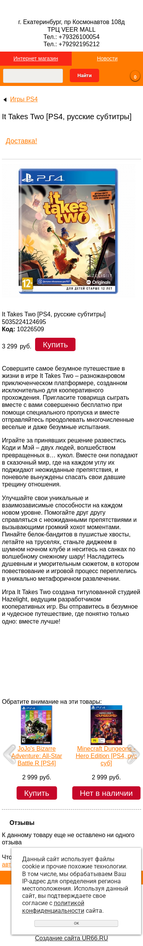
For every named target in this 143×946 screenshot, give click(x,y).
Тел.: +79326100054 (71, 37)
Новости (107, 58)
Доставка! (21, 141)
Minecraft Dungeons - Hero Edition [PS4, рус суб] (106, 755)
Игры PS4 (23, 99)
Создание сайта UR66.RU (71, 938)
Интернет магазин (35, 58)
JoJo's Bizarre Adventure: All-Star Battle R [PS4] (36, 755)
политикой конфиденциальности (53, 906)
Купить (55, 344)
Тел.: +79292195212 (71, 44)
